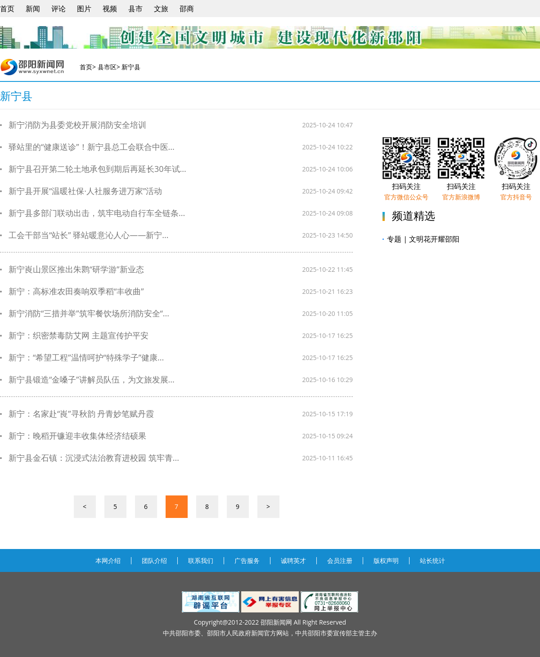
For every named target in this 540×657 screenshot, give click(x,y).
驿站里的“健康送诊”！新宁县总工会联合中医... (87, 147)
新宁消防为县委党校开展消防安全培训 (73, 125)
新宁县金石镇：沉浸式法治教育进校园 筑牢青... (89, 458)
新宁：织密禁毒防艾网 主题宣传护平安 (74, 335)
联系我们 (200, 560)
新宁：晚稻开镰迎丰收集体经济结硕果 (73, 436)
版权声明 (386, 560)
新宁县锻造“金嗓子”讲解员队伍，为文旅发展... (87, 379)
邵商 (187, 9)
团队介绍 (154, 560)
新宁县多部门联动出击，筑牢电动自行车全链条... (92, 213)
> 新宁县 (129, 67)
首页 (7, 9)
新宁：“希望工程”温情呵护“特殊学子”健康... (82, 357)
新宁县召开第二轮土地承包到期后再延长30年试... (93, 169)
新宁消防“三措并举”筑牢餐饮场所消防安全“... (84, 313)
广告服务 (247, 560)
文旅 (161, 9)
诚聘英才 (293, 560)
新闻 (33, 9)
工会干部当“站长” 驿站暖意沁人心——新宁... (84, 235)
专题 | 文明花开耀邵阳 (420, 239)
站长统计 (432, 560)
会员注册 (339, 560)
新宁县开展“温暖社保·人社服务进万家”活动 (81, 191)
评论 (58, 9)
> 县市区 (104, 67)
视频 (110, 9)
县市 (135, 9)
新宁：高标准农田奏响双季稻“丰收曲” (72, 291)
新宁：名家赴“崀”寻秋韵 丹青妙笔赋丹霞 (77, 414)
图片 (84, 9)
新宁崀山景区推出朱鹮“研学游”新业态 (72, 269)
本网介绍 (108, 560)
